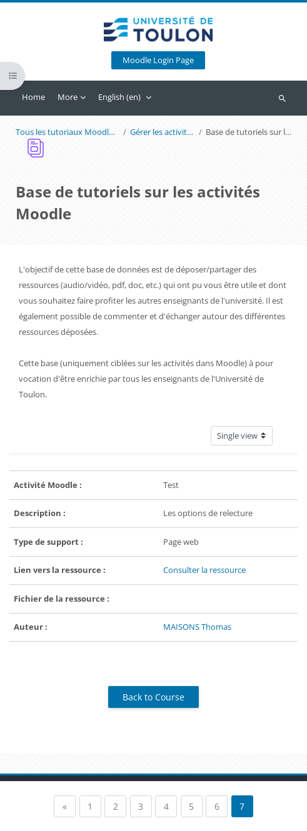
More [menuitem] (68, 96)
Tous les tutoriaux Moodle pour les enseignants (67, 132)
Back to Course (153, 697)
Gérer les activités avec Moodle (162, 132)
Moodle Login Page (158, 60)
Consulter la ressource (204, 569)
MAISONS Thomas (197, 626)
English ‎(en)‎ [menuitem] (119, 96)
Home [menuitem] (33, 96)
